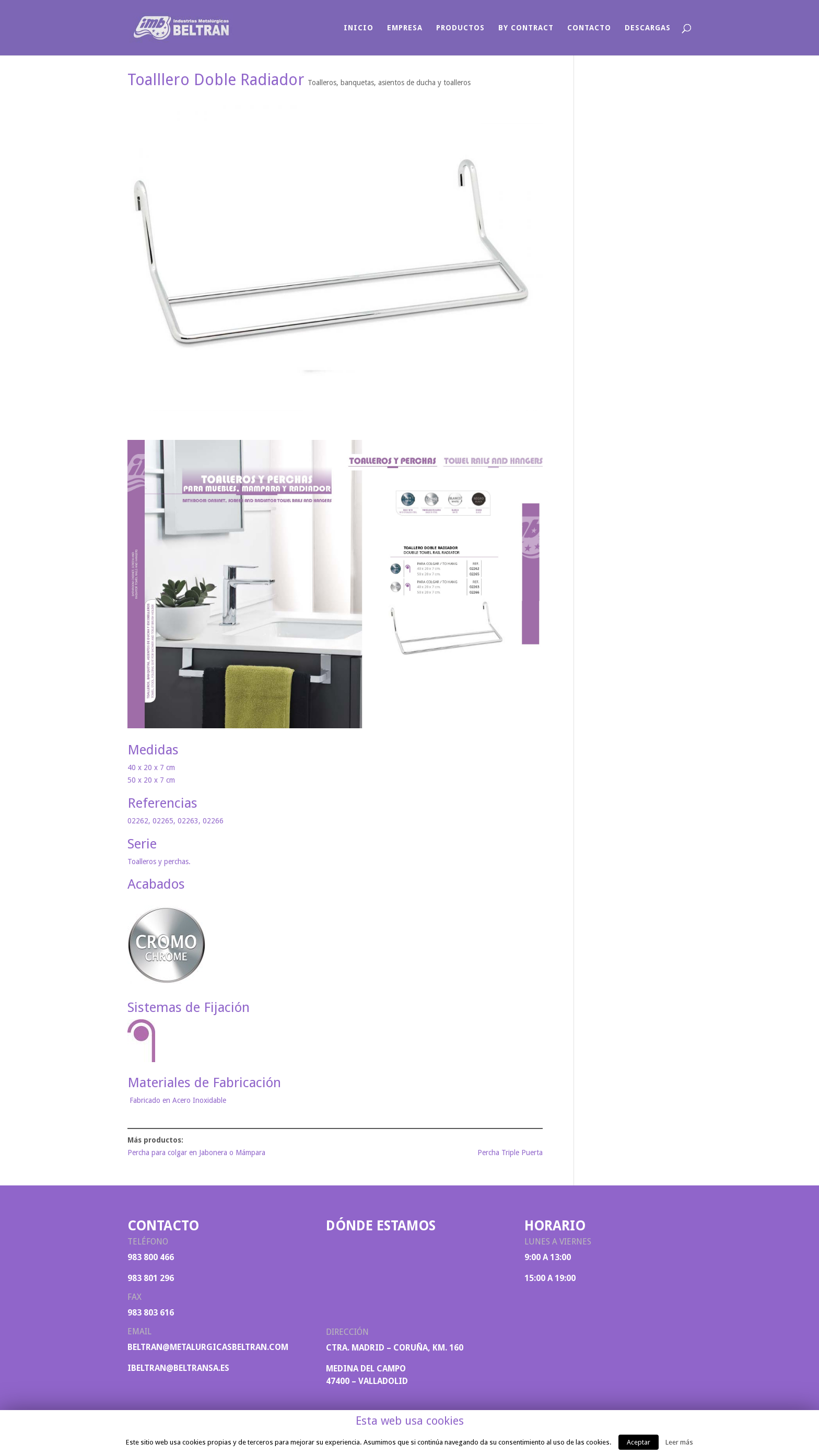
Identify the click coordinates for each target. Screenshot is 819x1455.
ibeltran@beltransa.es (178, 1368)
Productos (460, 28)
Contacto (589, 28)
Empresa (405, 28)
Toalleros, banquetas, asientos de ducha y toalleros (389, 82)
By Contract (526, 28)
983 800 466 (150, 1257)
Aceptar (638, 1442)
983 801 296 (150, 1278)
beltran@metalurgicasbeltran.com (207, 1347)
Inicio (358, 28)
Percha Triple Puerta (510, 1152)
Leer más (679, 1442)
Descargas (648, 28)
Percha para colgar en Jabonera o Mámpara (196, 1152)
